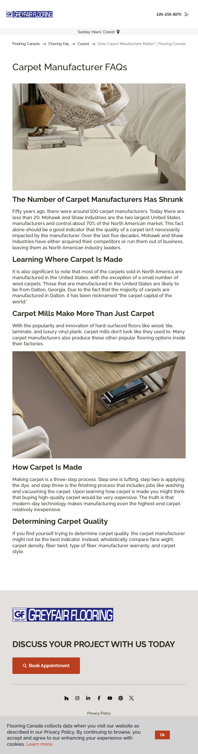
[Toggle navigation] (187, 14)
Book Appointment (46, 665)
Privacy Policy (99, 713)
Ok (162, 735)
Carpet (83, 44)
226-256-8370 (169, 14)
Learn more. (39, 744)
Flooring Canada (26, 44)
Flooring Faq (58, 44)
